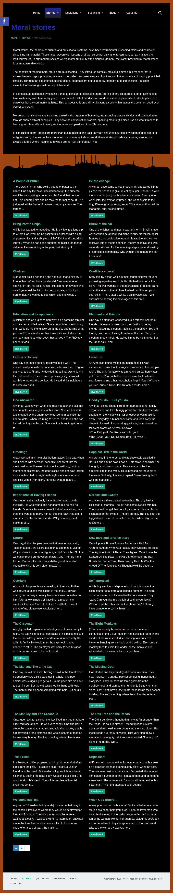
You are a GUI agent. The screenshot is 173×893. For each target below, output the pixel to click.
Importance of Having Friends (34, 495)
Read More (21, 215)
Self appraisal (99, 580)
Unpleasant (97, 757)
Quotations (73, 13)
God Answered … (25, 400)
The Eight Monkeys (103, 623)
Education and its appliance (33, 314)
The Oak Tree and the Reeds (109, 714)
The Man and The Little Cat (32, 666)
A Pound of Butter (26, 181)
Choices (19, 271)
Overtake (19, 580)
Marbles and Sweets (103, 495)
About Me (131, 12)
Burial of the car (100, 224)
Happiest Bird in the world (108, 452)
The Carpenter (23, 623)
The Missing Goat (101, 666)
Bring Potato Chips (27, 224)
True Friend (21, 757)
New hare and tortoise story (109, 537)
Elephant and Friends (104, 314)
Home (36, 12)
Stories (52, 13)
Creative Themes (153, 879)
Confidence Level (101, 271)
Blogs (114, 13)
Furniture (95, 357)
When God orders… (103, 799)
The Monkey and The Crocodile (35, 714)
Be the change (99, 181)
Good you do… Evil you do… (110, 400)
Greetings (20, 452)
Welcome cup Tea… (27, 799)
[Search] (160, 12)
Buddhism (95, 13)
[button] (4, 21)
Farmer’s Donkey (25, 357)
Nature (18, 537)
